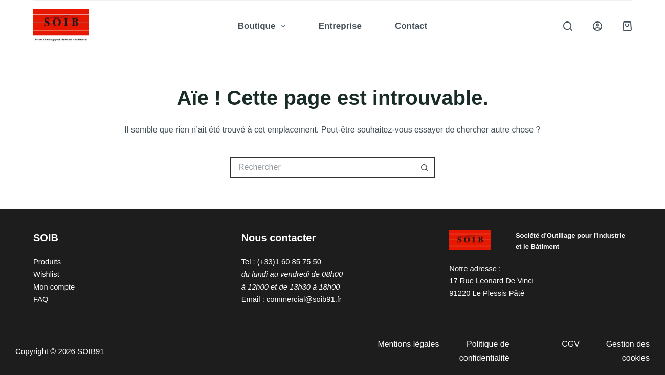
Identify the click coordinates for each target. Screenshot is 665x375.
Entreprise (340, 26)
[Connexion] (597, 26)
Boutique (264, 26)
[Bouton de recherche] (424, 167)
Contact (411, 26)
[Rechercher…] (322, 167)
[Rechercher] (567, 26)
